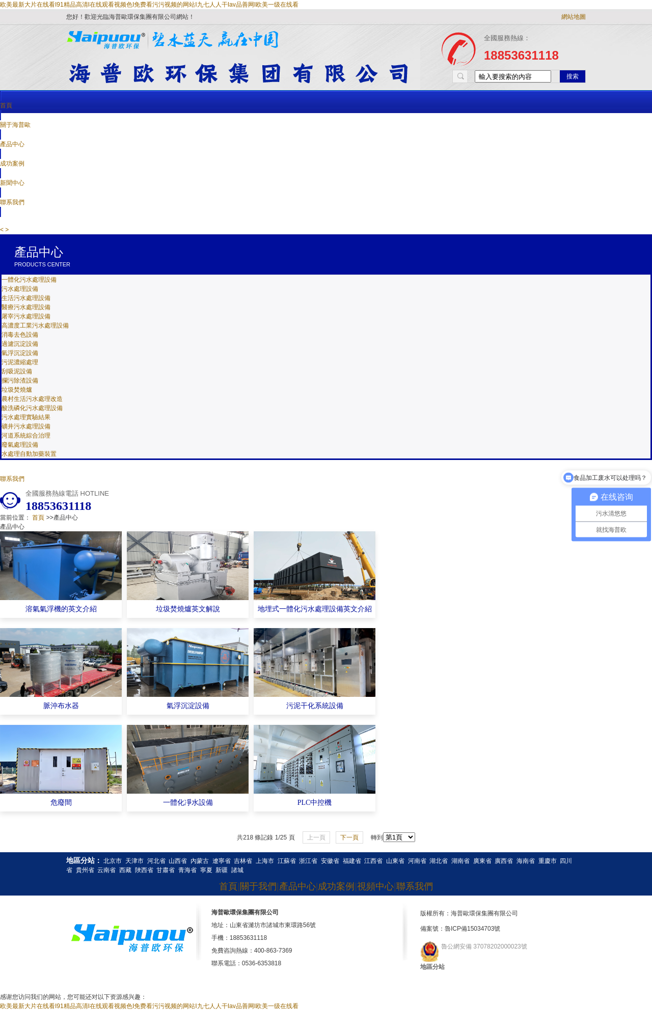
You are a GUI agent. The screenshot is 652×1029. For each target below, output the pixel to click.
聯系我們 (12, 478)
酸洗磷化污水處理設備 (32, 408)
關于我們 (258, 886)
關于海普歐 (15, 124)
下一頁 (349, 837)
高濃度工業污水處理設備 (35, 325)
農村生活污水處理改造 (32, 398)
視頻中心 (375, 886)
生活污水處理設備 (26, 298)
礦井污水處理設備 (26, 426)
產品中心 (12, 144)
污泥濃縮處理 (20, 362)
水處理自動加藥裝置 (29, 453)
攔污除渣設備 (20, 380)
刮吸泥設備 (17, 371)
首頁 (6, 105)
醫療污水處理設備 (26, 307)
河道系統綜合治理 (26, 435)
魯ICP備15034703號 (472, 928)
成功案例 (12, 163)
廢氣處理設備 (20, 444)
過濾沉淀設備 (20, 343)
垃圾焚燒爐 (17, 389)
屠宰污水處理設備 (26, 316)
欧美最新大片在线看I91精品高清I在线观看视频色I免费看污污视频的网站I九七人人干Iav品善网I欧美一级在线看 (149, 4)
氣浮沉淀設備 (20, 353)
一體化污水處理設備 (29, 279)
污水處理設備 (20, 288)
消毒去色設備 (20, 334)
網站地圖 (573, 16)
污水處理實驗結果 (26, 417)
